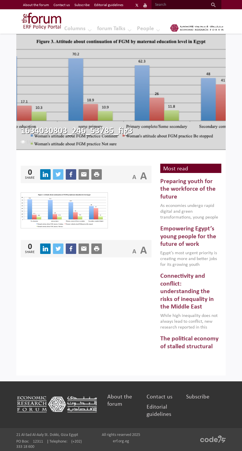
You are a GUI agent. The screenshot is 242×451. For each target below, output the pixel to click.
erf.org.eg (121, 441)
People (145, 29)
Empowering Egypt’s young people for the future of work (188, 237)
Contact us (159, 397)
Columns (75, 29)
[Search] (178, 5)
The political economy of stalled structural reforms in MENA (189, 346)
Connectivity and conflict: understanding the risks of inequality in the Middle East (187, 291)
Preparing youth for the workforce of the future (188, 189)
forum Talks (111, 29)
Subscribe (197, 397)
